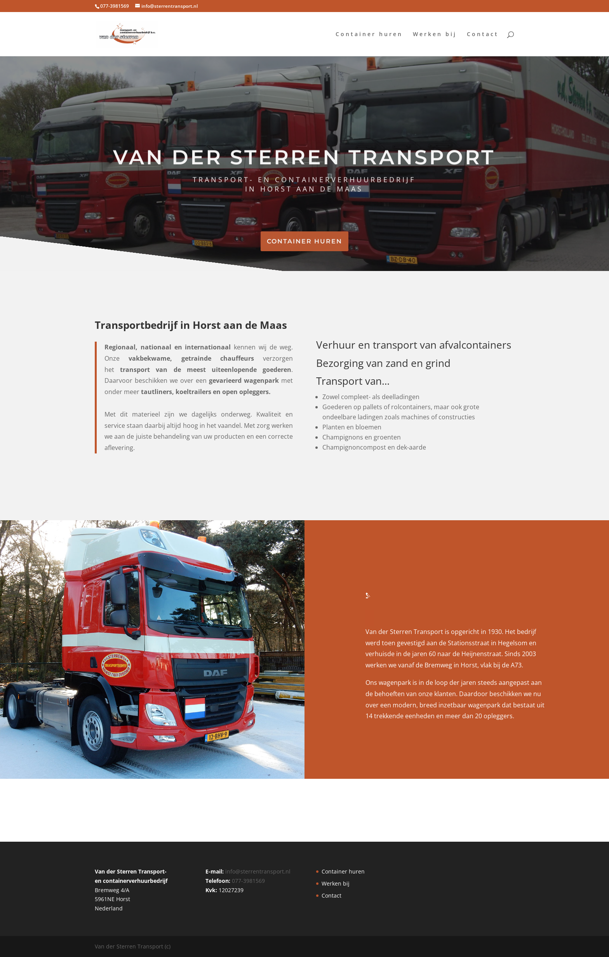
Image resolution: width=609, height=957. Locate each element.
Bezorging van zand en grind (383, 363)
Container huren (369, 34)
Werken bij (435, 34)
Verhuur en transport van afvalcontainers (413, 345)
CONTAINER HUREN (304, 241)
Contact (483, 34)
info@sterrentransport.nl (258, 871)
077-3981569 (248, 880)
